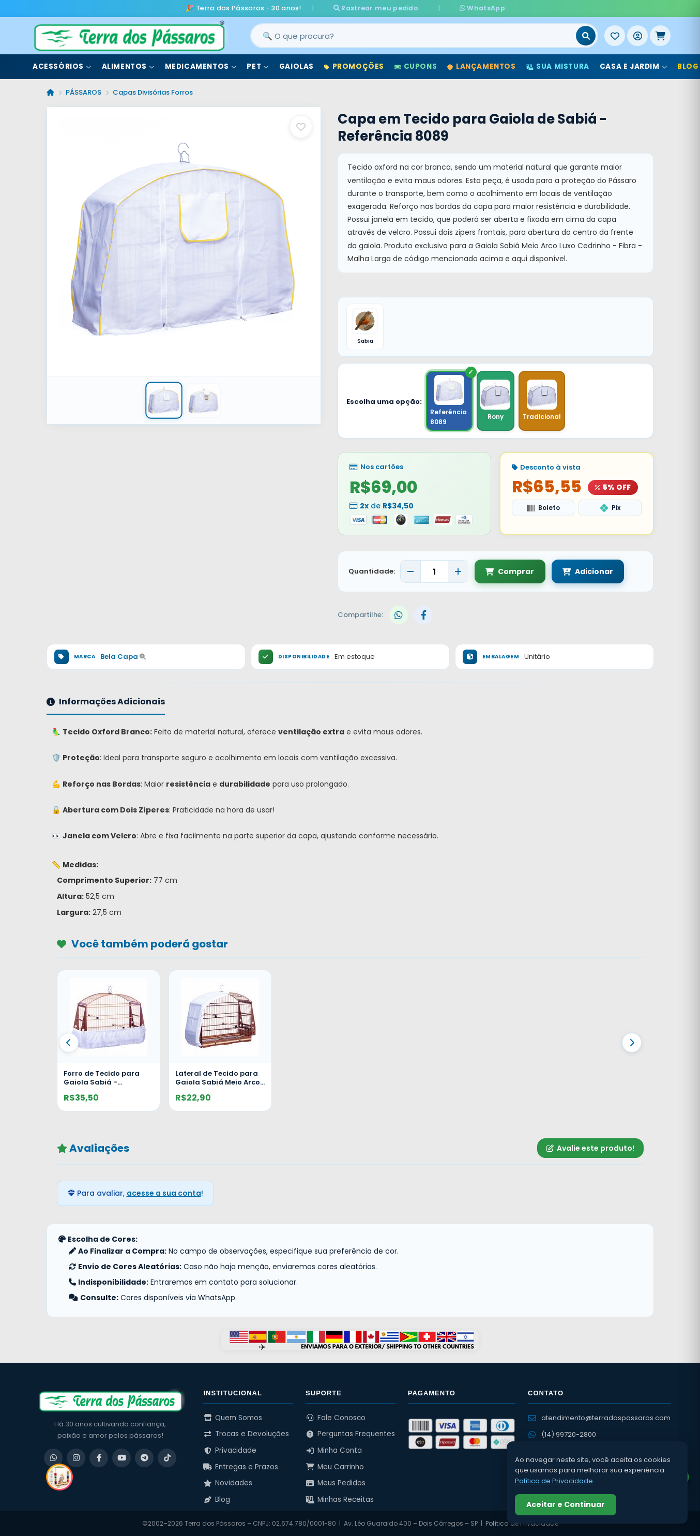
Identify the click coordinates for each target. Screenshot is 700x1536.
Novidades (227, 1483)
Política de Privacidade (554, 1481)
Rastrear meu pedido (385, 8)
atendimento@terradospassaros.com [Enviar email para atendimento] (599, 1418)
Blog (216, 1499)
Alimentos (128, 66)
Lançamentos (481, 66)
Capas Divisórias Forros (153, 92)
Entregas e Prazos (240, 1467)
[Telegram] (144, 1458)
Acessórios (62, 66)
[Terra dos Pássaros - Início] (128, 35)
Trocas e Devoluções (246, 1434)
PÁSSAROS (83, 92)
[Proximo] (632, 1042)
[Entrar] (637, 35)
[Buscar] (586, 36)
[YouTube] (121, 1458)
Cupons (415, 66)
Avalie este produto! (590, 1148)
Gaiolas (296, 66)
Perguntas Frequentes (350, 1434)
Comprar (509, 571)
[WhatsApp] (53, 1458)
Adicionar (586, 571)
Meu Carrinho (335, 1467)
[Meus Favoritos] (614, 35)
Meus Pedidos (336, 1483)
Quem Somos (232, 1418)
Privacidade (229, 1450)
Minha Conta (334, 1450)
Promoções (354, 66)
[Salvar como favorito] (301, 126)
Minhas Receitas (340, 1499)
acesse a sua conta (164, 1193)
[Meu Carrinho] (660, 35)
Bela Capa (123, 656)
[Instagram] (76, 1458)
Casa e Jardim (633, 66)
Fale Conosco (336, 1418)
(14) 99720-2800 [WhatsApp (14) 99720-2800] (562, 1434)
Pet (257, 66)
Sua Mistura (557, 66)
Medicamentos (201, 66)
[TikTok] (167, 1458)
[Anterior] (69, 1042)
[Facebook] (98, 1458)
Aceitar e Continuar (565, 1504)
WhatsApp (472, 8)
